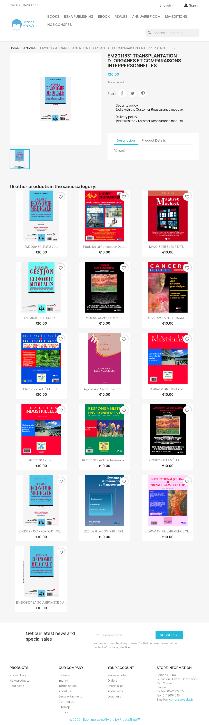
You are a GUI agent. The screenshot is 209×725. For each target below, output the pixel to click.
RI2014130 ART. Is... (41, 460)
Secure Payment (70, 696)
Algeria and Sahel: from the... (104, 389)
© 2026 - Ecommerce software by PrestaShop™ (104, 719)
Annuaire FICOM (146, 16)
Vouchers (114, 696)
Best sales (17, 686)
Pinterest (143, 93)
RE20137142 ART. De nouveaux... (104, 460)
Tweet (132, 93)
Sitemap (64, 707)
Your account (121, 668)
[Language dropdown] (167, 5)
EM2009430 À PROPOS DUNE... (41, 531)
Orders (113, 680)
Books (53, 16)
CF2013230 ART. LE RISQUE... (167, 318)
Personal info (117, 675)
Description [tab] (126, 140)
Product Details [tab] (154, 140)
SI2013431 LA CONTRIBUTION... (104, 531)
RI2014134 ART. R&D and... (168, 389)
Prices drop (18, 675)
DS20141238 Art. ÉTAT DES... (41, 389)
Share (122, 93)
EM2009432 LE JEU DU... (41, 247)
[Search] (172, 33)
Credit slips (115, 686)
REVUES (121, 16)
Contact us (66, 702)
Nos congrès (59, 24)
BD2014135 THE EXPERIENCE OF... (168, 531)
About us (65, 691)
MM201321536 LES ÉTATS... (167, 247)
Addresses (115, 691)
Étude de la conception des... (104, 247)
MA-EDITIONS (176, 16)
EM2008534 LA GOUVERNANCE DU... (41, 602)
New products (19, 680)
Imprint (63, 680)
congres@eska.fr (181, 699)
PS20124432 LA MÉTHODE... (168, 460)
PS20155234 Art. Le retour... (104, 318)
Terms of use (68, 686)
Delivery (64, 675)
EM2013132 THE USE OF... (41, 318)
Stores (63, 712)
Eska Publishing (78, 16)
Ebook (104, 16)
